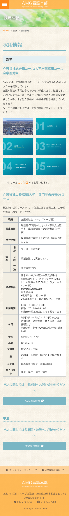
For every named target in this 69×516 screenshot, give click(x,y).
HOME (6, 30)
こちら (23, 182)
